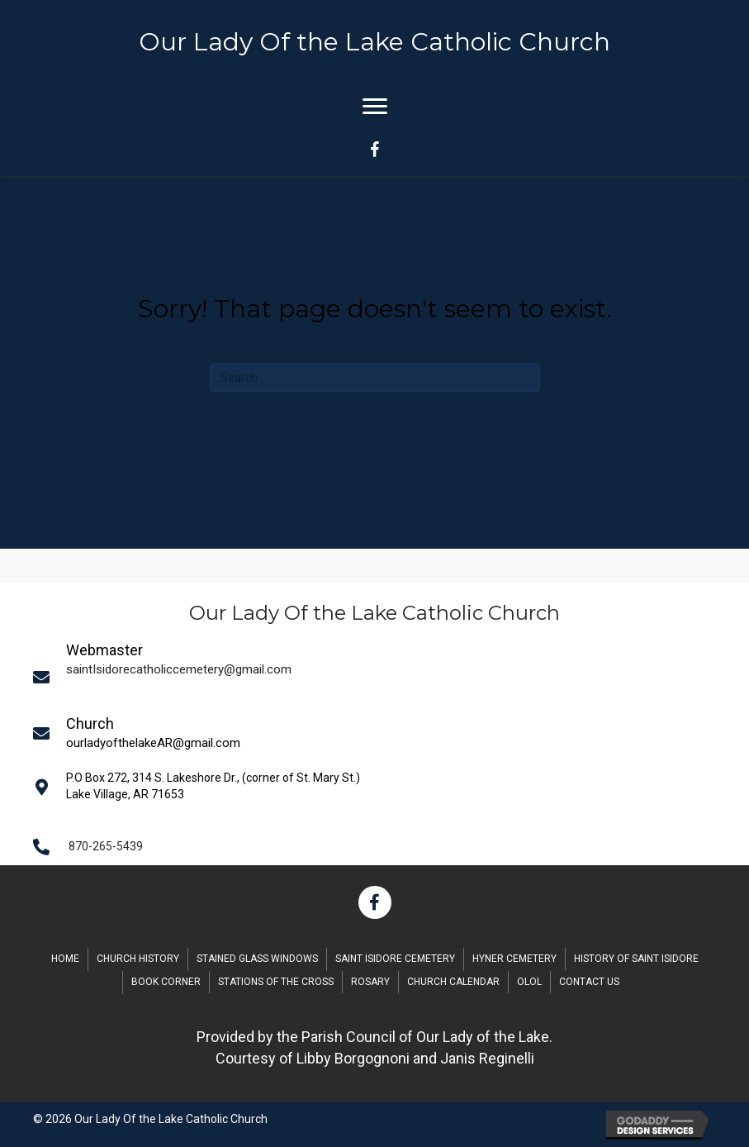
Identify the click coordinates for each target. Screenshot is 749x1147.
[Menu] (375, 107)
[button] (374, 902)
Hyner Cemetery (514, 958)
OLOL (529, 982)
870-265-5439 (106, 846)
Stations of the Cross (276, 982)
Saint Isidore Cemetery (395, 958)
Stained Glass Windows (257, 958)
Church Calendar (453, 982)
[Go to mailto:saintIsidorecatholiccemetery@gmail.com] (380, 677)
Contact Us (589, 982)
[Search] (375, 378)
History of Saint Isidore (636, 958)
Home (65, 958)
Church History (138, 958)
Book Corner (166, 982)
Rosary (370, 982)
